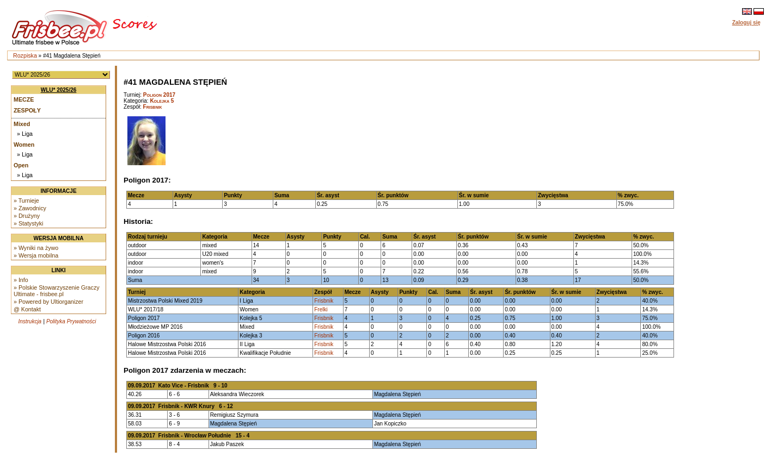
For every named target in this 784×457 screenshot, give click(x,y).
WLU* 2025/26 (59, 90)
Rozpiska (25, 55)
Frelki (320, 309)
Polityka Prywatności (71, 321)
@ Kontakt (27, 309)
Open (21, 165)
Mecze (24, 99)
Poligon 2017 (159, 95)
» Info (21, 280)
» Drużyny (27, 215)
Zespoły (27, 110)
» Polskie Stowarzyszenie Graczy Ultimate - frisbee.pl (57, 290)
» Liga (25, 133)
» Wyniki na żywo (36, 248)
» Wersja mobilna (36, 255)
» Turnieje (26, 200)
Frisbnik (152, 107)
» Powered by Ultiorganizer (48, 301)
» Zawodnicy (30, 208)
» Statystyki (28, 223)
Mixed (22, 124)
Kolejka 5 (162, 101)
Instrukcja (29, 321)
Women (24, 144)
